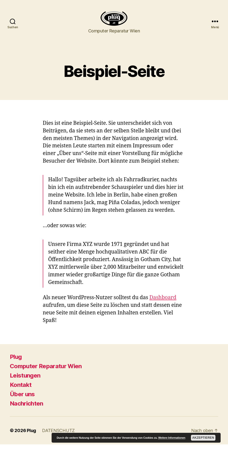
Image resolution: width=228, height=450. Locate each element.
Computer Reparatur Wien (46, 371)
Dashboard (162, 303)
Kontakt (20, 390)
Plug (16, 362)
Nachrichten (26, 409)
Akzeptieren (203, 437)
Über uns (22, 399)
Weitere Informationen (171, 437)
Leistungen (25, 381)
